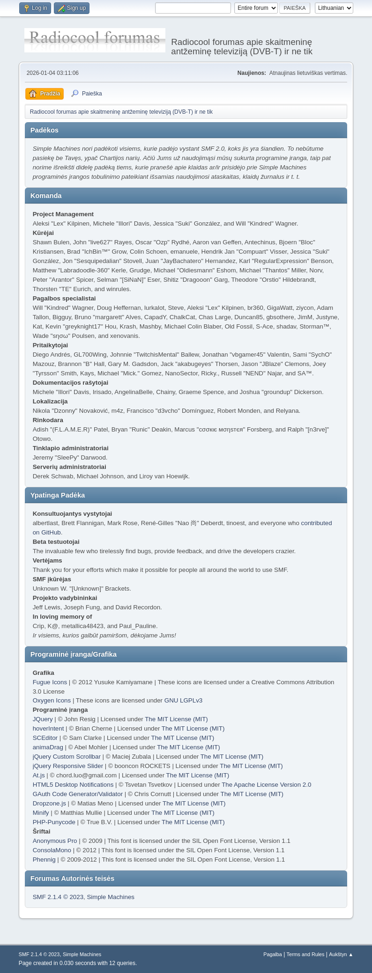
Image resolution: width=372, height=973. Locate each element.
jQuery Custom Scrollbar (67, 756)
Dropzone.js (49, 803)
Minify (41, 812)
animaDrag (48, 747)
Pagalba (272, 954)
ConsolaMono (52, 850)
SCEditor (45, 737)
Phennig (44, 859)
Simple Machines (110, 896)
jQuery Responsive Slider (68, 765)
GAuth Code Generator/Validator (78, 793)
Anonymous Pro (55, 840)
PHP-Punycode (54, 822)
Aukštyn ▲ (341, 954)
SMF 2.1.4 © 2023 (58, 896)
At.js (39, 775)
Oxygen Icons (52, 700)
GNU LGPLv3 (183, 700)
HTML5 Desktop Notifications (73, 784)
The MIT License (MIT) (176, 719)
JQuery (43, 719)
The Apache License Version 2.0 (266, 784)
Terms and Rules (306, 954)
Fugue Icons (50, 682)
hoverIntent (48, 728)
